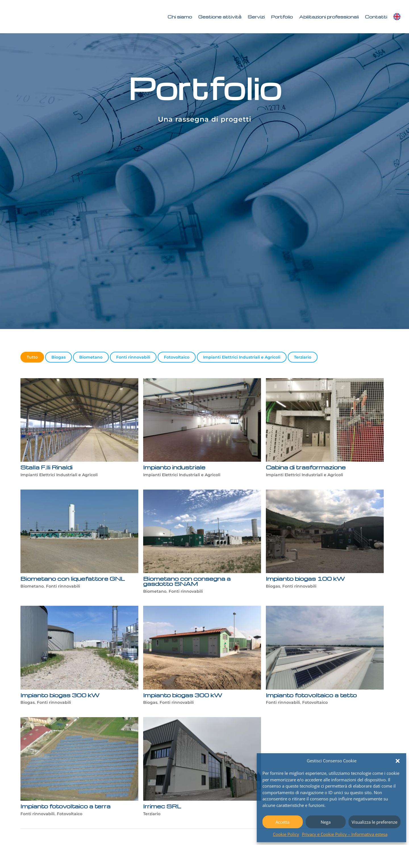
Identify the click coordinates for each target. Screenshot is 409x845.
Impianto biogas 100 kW (305, 578)
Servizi (256, 17)
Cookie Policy (286, 834)
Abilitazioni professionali (329, 17)
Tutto (32, 357)
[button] (397, 761)
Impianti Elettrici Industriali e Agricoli (241, 357)
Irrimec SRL (162, 806)
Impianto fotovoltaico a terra (66, 806)
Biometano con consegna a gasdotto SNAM (186, 581)
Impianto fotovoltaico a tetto (311, 695)
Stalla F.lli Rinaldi (46, 467)
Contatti (376, 17)
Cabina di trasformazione (306, 467)
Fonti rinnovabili (133, 357)
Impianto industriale (174, 467)
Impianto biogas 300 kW (60, 695)
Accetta (282, 822)
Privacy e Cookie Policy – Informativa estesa (344, 834)
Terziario (302, 357)
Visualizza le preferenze (374, 822)
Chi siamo (180, 17)
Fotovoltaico (176, 357)
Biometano (91, 357)
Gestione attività (219, 17)
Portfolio (282, 17)
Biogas (58, 357)
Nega (326, 822)
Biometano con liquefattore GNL (72, 578)
